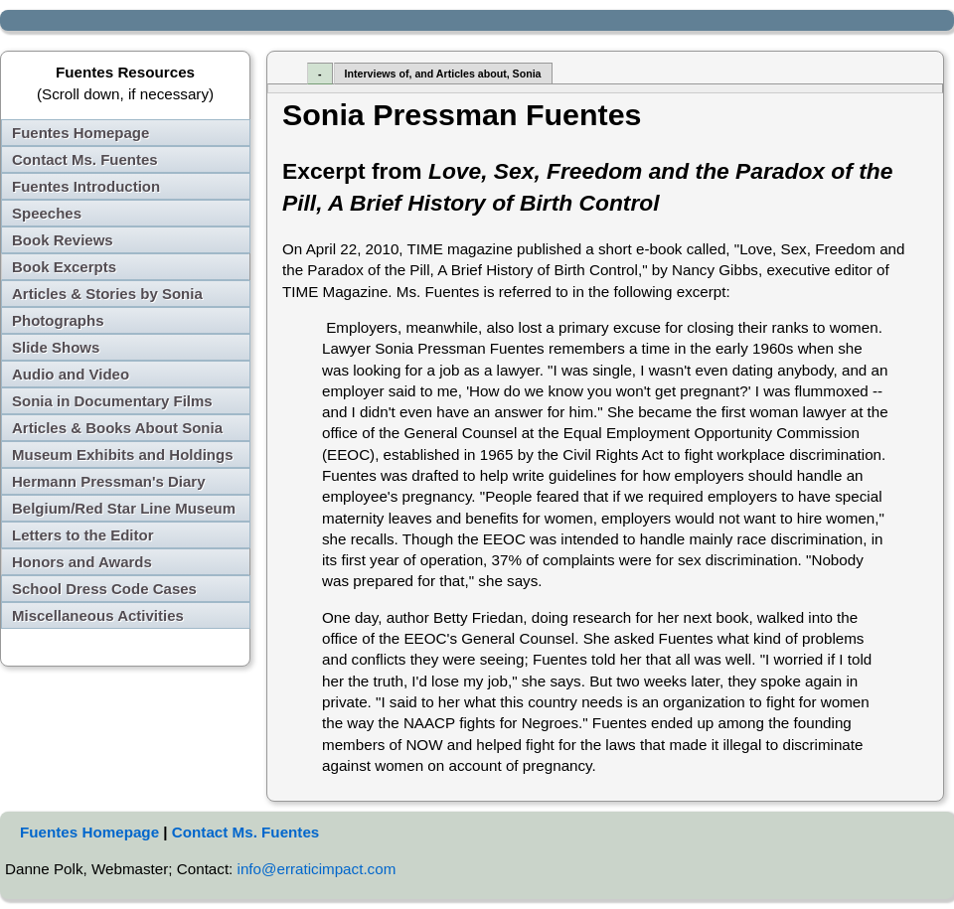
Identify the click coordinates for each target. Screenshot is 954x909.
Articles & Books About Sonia (117, 427)
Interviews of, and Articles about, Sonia (443, 73)
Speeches (46, 213)
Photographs (58, 320)
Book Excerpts (64, 266)
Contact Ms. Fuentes (85, 159)
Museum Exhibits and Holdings (123, 454)
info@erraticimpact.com (317, 868)
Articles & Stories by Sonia (107, 293)
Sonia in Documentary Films (112, 400)
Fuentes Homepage (80, 132)
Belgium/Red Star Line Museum (124, 508)
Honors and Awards (82, 561)
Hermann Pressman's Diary (109, 481)
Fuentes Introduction (86, 186)
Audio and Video (70, 374)
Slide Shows (55, 347)
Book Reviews (62, 239)
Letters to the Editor (83, 535)
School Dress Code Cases (104, 588)
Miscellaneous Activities (98, 615)
